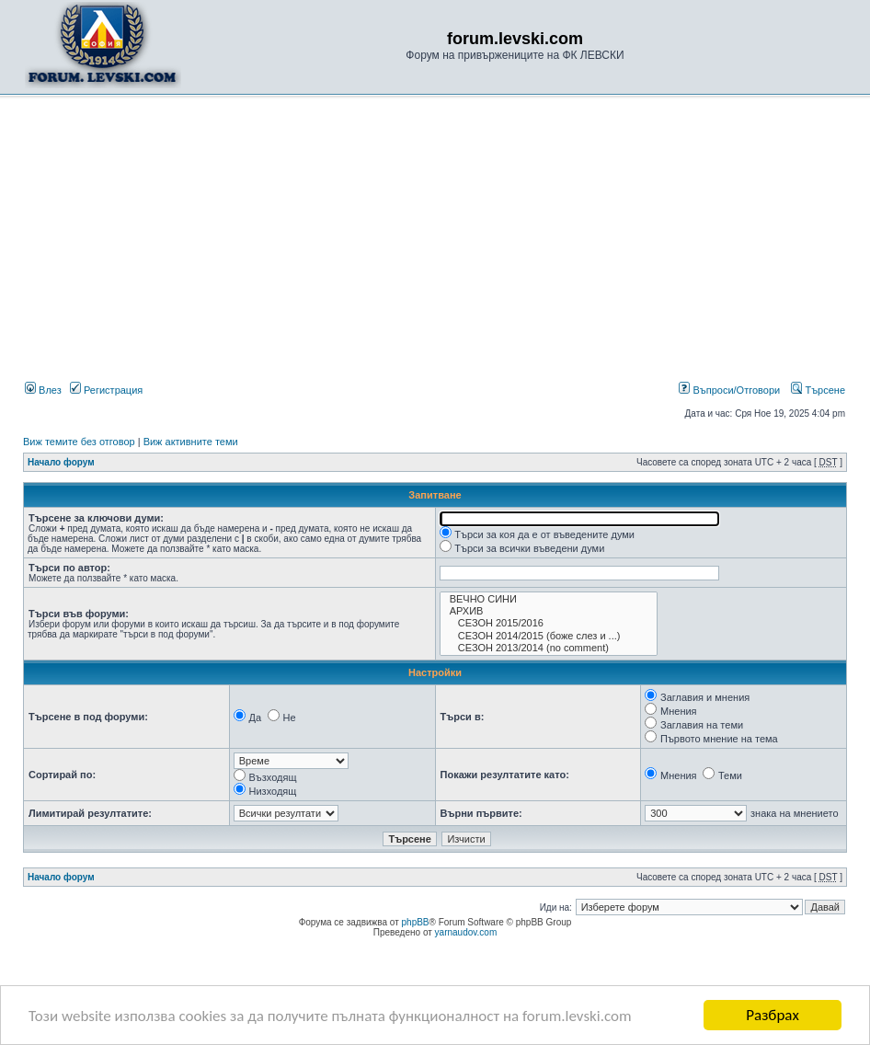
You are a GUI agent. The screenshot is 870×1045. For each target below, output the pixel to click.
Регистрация (106, 390)
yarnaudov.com (466, 932)
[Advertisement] (435, 242)
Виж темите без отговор (79, 441)
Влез (43, 390)
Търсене (818, 390)
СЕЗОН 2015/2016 (548, 623)
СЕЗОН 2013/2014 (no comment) (548, 648)
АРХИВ (548, 611)
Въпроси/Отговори (729, 390)
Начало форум (61, 462)
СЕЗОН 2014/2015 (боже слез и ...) (548, 636)
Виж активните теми (190, 441)
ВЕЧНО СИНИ (548, 599)
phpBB (415, 922)
